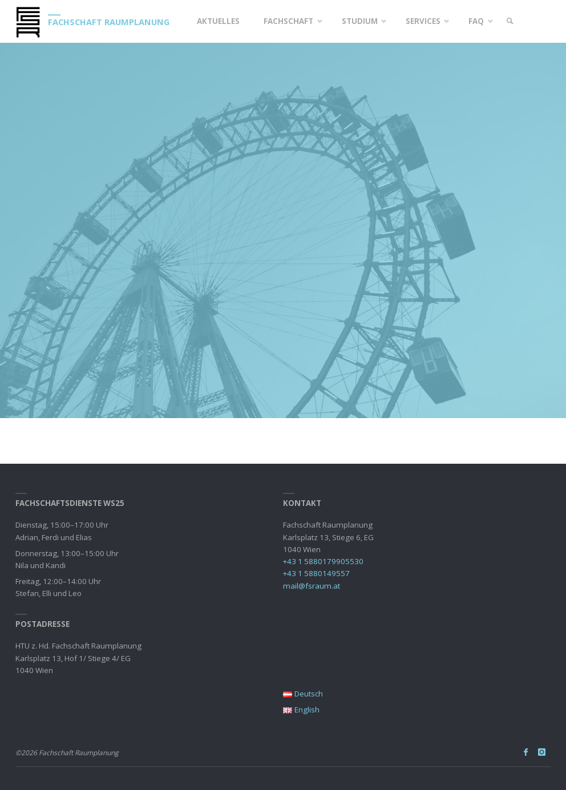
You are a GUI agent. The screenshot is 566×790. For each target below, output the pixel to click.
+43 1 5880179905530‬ (323, 561)
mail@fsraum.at (311, 586)
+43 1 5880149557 (316, 573)
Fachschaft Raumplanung (108, 21)
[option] (283, 230)
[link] (510, 21)
